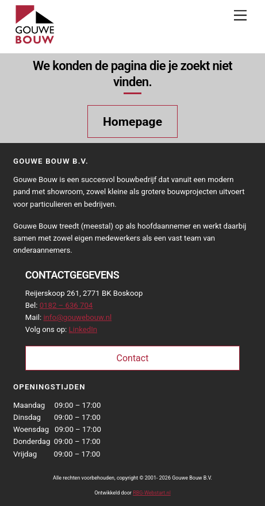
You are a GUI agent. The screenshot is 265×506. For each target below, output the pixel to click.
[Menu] (240, 16)
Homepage (132, 121)
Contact (133, 358)
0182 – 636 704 (66, 305)
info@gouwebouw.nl (77, 317)
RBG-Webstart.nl (152, 493)
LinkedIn (83, 329)
